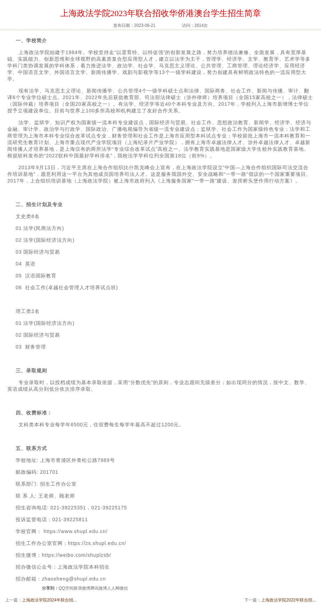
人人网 (113, 588)
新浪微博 (82, 588)
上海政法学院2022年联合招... (288, 600)
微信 (124, 588)
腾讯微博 (98, 588)
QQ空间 (66, 588)
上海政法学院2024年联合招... (49, 600)
